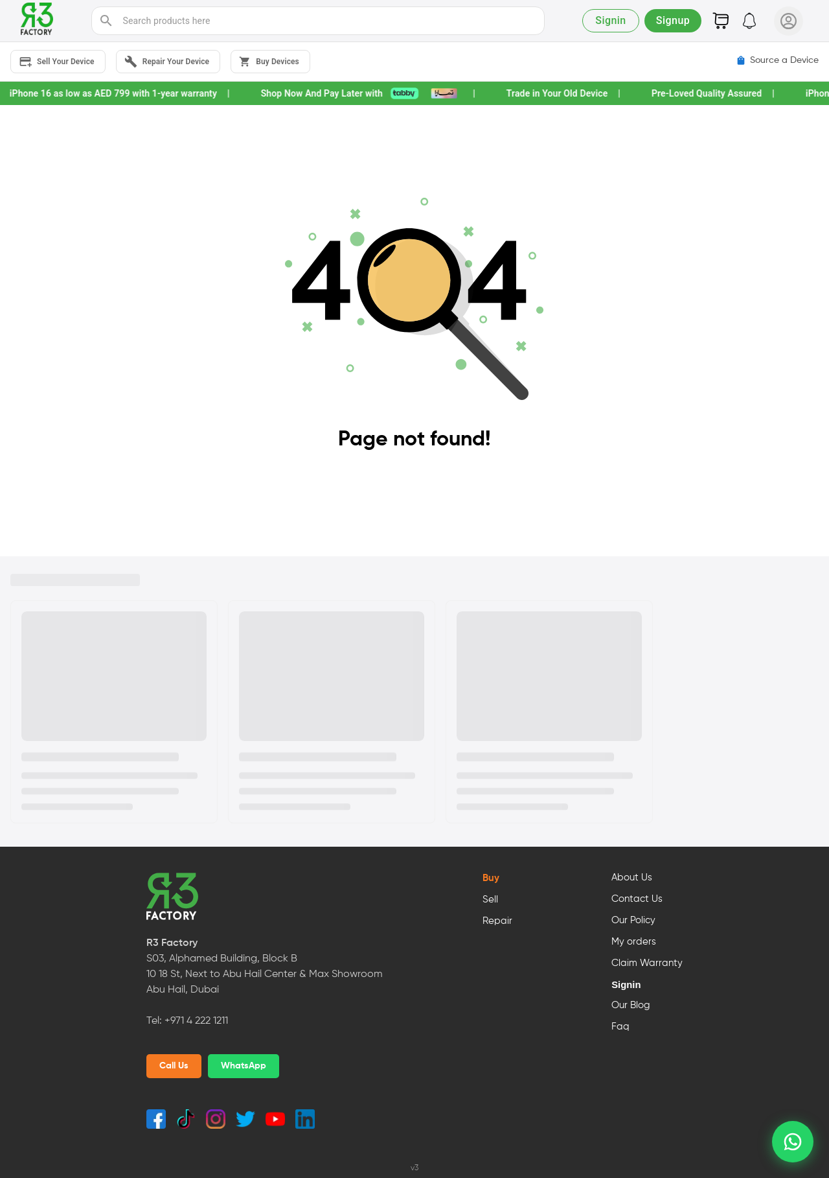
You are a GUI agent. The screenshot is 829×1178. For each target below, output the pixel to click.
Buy (491, 878)
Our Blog (630, 1005)
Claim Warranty (647, 963)
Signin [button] (610, 20)
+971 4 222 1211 (196, 1021)
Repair (497, 921)
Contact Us (637, 899)
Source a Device (777, 60)
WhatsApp (243, 1065)
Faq (620, 1026)
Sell (490, 899)
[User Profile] (788, 21)
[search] (106, 20)
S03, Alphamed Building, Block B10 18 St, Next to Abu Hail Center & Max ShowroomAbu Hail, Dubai (264, 974)
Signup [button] (673, 20)
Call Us (173, 1065)
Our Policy (633, 920)
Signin (626, 985)
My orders (633, 942)
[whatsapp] (792, 1141)
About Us (631, 877)
